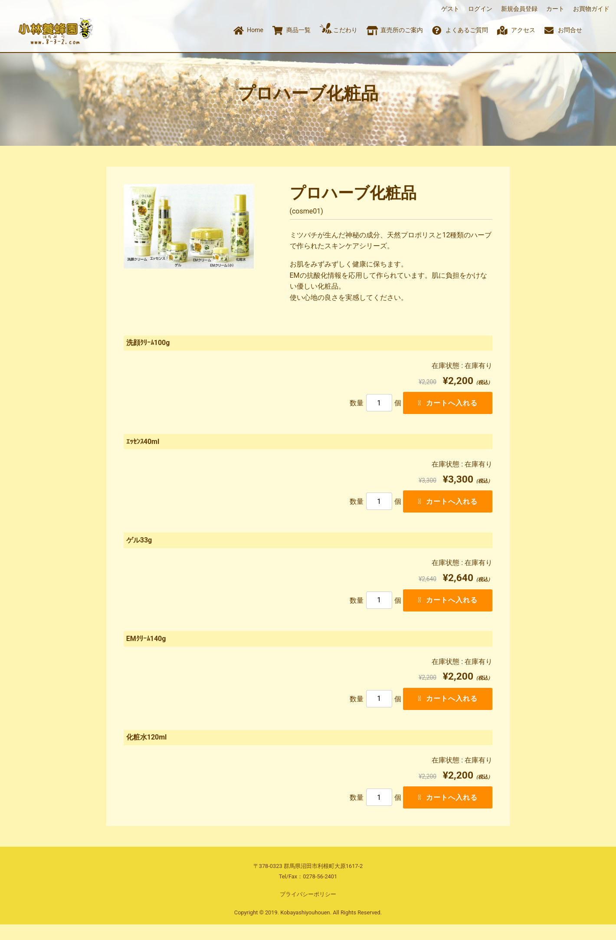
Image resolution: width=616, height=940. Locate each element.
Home (252, 30)
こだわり (339, 28)
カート (555, 8)
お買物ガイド (591, 8)
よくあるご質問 (460, 30)
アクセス (516, 30)
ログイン (480, 8)
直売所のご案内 (395, 30)
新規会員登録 (519, 8)
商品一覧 (291, 30)
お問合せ (563, 30)
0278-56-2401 (320, 892)
